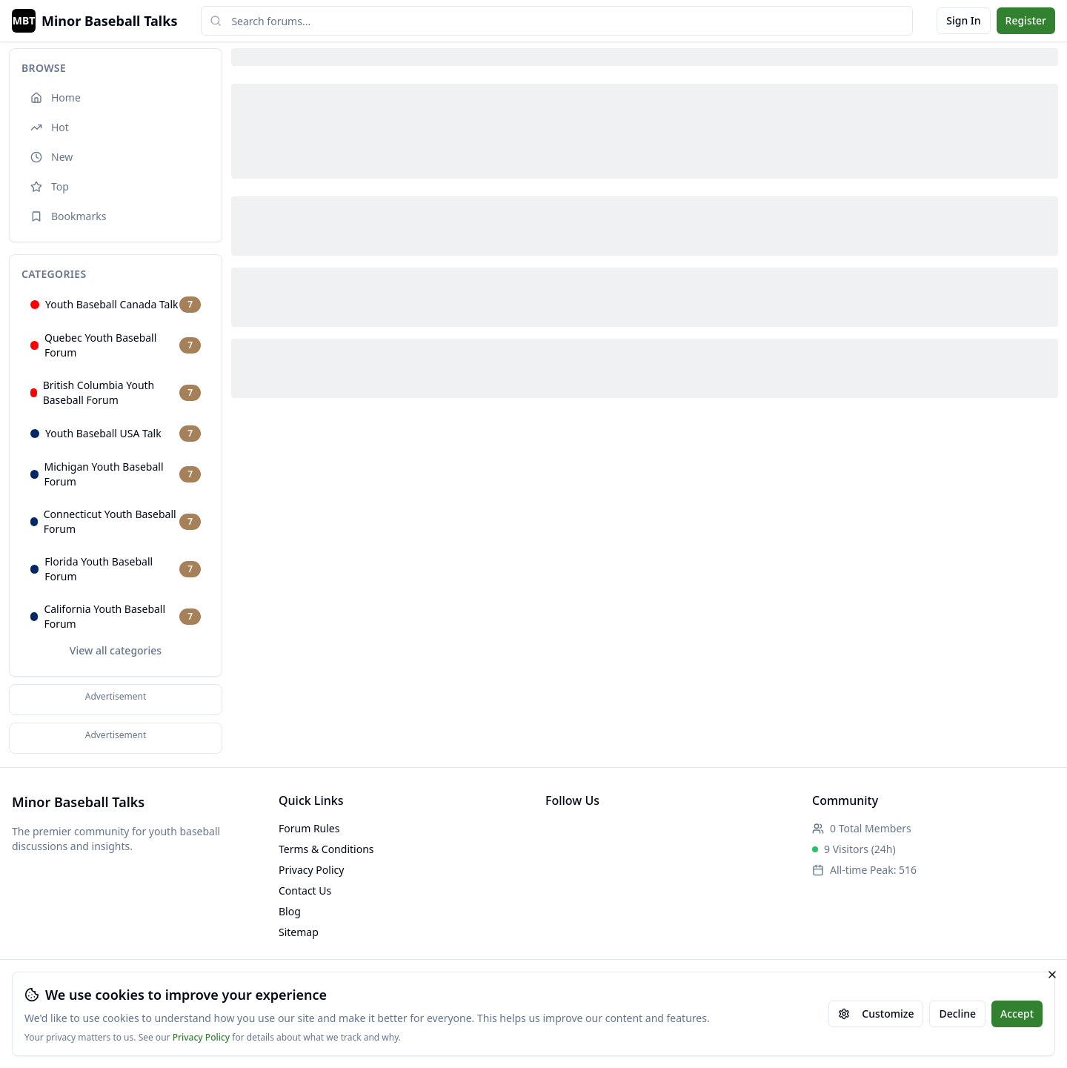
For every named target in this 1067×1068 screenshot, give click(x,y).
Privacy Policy (201, 1038)
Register (1025, 20)
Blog (290, 911)
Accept (1017, 1013)
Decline (957, 1013)
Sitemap (299, 932)
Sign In (963, 20)
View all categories (116, 650)
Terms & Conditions (326, 849)
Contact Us (305, 890)
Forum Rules (309, 828)
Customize (876, 1013)
